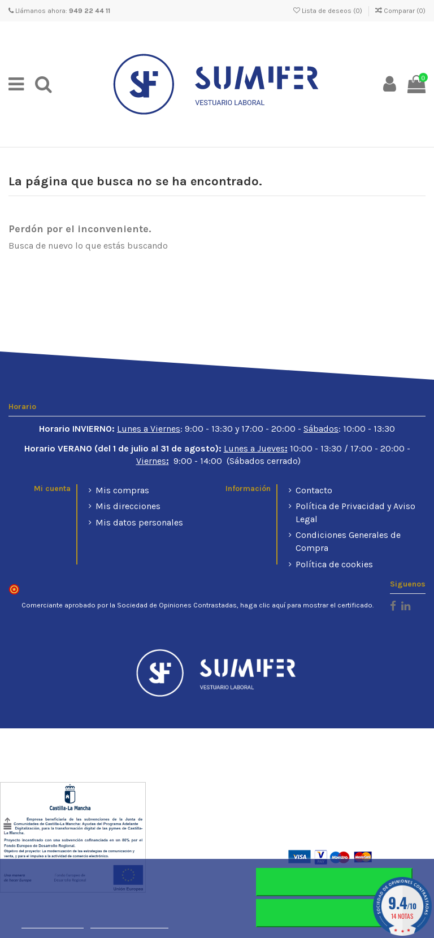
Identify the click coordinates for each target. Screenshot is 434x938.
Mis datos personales (139, 522)
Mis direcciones (128, 506)
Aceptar (334, 913)
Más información (52, 923)
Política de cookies (334, 564)
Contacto (314, 490)
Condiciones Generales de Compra (348, 541)
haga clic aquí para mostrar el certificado (306, 605)
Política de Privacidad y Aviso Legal (355, 512)
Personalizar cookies (129, 923)
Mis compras (122, 490)
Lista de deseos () (328, 11)
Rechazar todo (334, 882)
